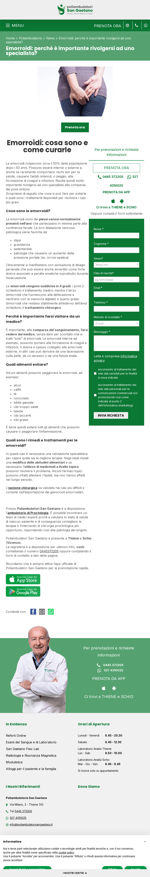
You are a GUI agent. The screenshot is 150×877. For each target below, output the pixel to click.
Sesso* (98, 258)
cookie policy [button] (66, 852)
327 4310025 (108, 670)
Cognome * (101, 243)
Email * (98, 287)
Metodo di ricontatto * (108, 317)
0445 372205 (109, 177)
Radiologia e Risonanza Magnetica (31, 755)
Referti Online (16, 735)
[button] (145, 841)
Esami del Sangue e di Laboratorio (31, 742)
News (50, 38)
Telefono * (101, 302)
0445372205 (49, 551)
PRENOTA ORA (107, 25)
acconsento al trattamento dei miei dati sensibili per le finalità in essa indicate (117, 373)
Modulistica (14, 762)
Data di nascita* (104, 273)
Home (10, 38)
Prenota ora (75, 127)
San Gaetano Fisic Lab (22, 749)
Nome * (99, 229)
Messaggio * (102, 331)
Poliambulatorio (30, 38)
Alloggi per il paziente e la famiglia (31, 769)
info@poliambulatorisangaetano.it (31, 824)
